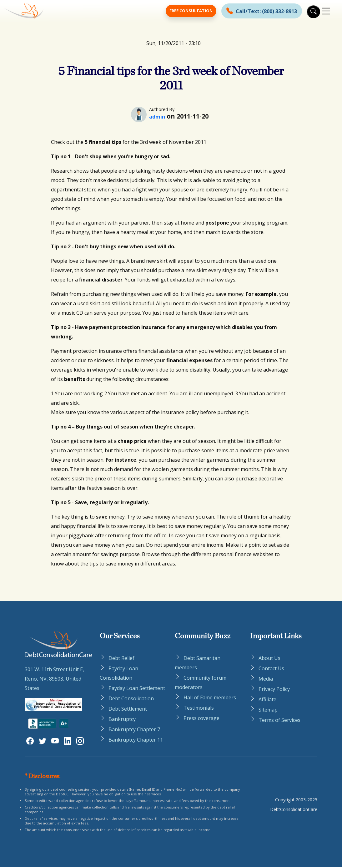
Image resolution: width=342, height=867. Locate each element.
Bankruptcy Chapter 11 (135, 739)
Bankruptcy (122, 719)
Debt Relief (121, 658)
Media (266, 678)
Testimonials (199, 707)
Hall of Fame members (210, 697)
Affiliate (267, 699)
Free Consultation (191, 10)
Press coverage (201, 718)
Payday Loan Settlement (136, 688)
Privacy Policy (274, 689)
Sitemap (268, 709)
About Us (269, 658)
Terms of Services (279, 720)
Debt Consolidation (131, 698)
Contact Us (271, 668)
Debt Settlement (127, 708)
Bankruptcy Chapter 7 (134, 729)
